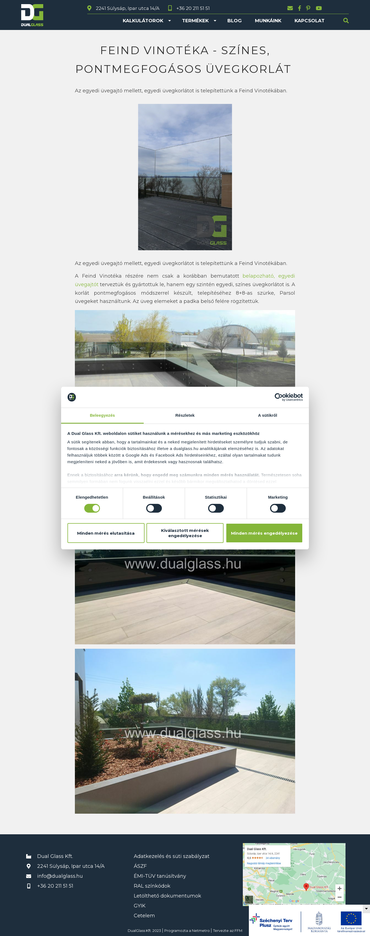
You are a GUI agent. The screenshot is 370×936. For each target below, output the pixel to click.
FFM (238, 930)
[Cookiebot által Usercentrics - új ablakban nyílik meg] (279, 397)
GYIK (140, 906)
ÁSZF (140, 866)
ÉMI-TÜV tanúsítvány (160, 876)
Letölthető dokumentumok (167, 896)
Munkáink (268, 20)
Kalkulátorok (143, 20)
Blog (234, 20)
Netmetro (201, 930)
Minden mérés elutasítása (106, 533)
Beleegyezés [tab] (102, 415)
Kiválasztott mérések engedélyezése (185, 533)
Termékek (195, 20)
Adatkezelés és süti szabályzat (172, 856)
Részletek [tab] (185, 415)
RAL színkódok (152, 886)
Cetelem (144, 916)
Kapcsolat (310, 20)
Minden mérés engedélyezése (264, 533)
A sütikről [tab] (267, 415)
